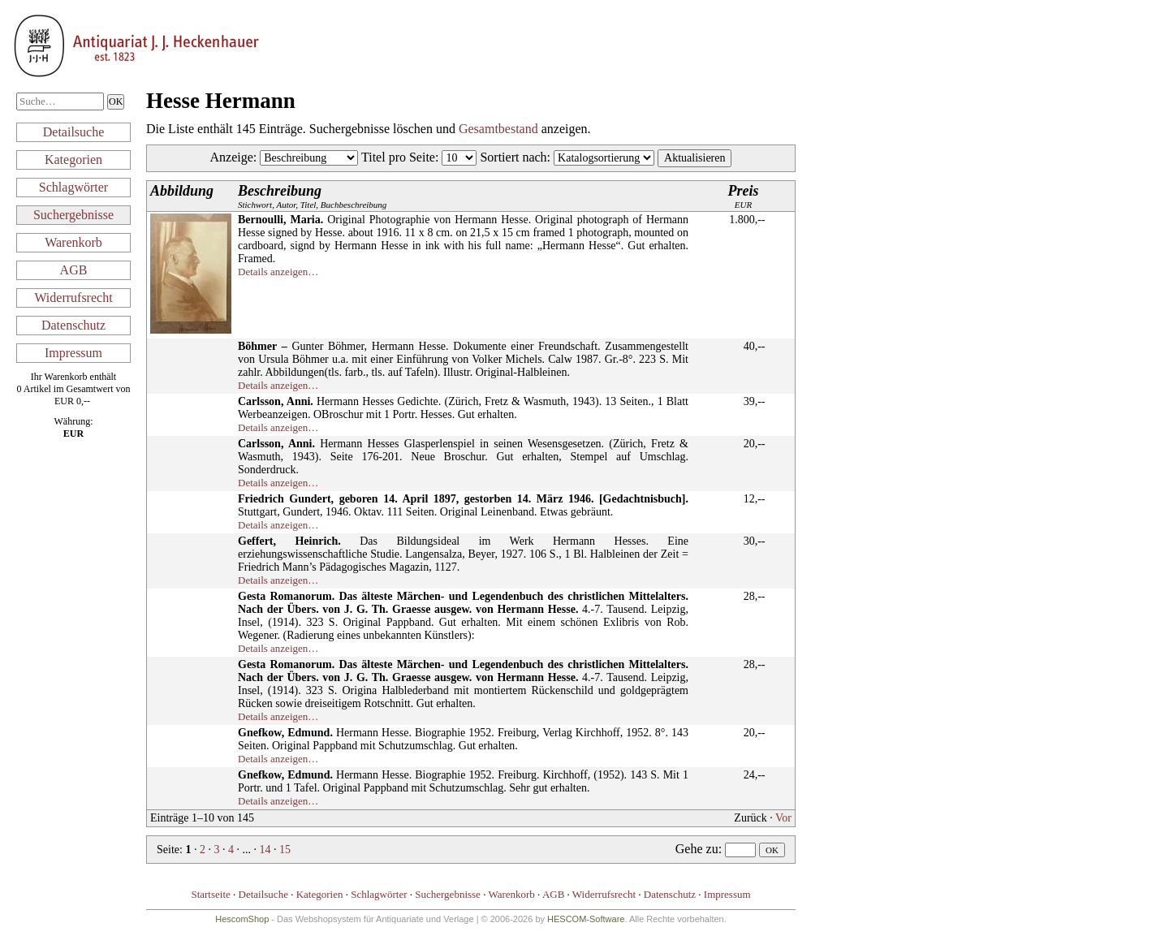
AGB (74, 270)
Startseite (210, 894)
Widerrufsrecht (73, 297)
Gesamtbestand (498, 129)
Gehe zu (696, 849)
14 (264, 849)
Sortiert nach (513, 157)
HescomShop (242, 919)
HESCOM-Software (585, 919)
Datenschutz (73, 325)
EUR (743, 196)
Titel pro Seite (398, 157)
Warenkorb (73, 242)
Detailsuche (74, 132)
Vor (783, 818)
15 (285, 849)
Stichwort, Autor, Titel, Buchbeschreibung (312, 196)
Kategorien (73, 159)
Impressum (73, 353)
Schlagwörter (73, 187)
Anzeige (231, 157)
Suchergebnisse (73, 215)
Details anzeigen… (278, 271)
